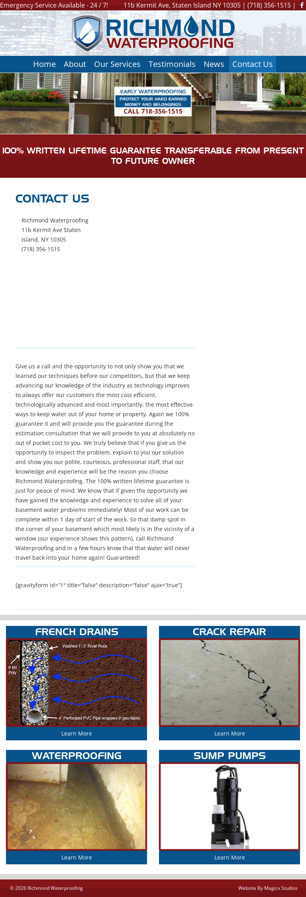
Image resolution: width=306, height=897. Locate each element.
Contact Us (252, 64)
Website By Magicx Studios (268, 888)
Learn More (76, 733)
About (75, 64)
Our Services (117, 64)
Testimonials (172, 64)
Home (44, 64)
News (214, 64)
